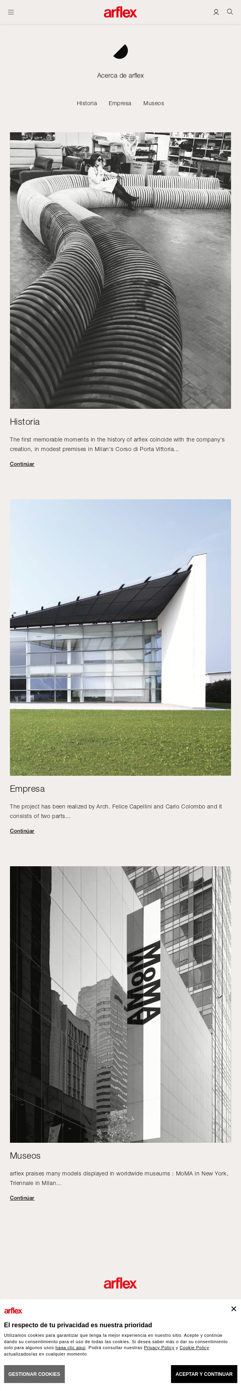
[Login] (216, 11)
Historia (87, 103)
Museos (153, 103)
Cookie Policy (194, 1347)
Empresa (120, 103)
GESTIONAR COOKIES (34, 1374)
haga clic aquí (70, 1347)
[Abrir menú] (11, 12)
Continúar (22, 464)
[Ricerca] (230, 11)
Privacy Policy (159, 1347)
